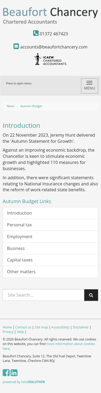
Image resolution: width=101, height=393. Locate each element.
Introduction (19, 213)
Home (7, 327)
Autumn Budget (31, 106)
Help (20, 332)
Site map (41, 327)
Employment (19, 236)
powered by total (24, 382)
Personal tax (19, 225)
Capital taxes (20, 260)
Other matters (21, 272)
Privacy (8, 332)
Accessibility (60, 327)
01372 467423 (50, 34)
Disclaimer (81, 327)
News (10, 106)
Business (16, 248)
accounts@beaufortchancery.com (50, 47)
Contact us (23, 327)
